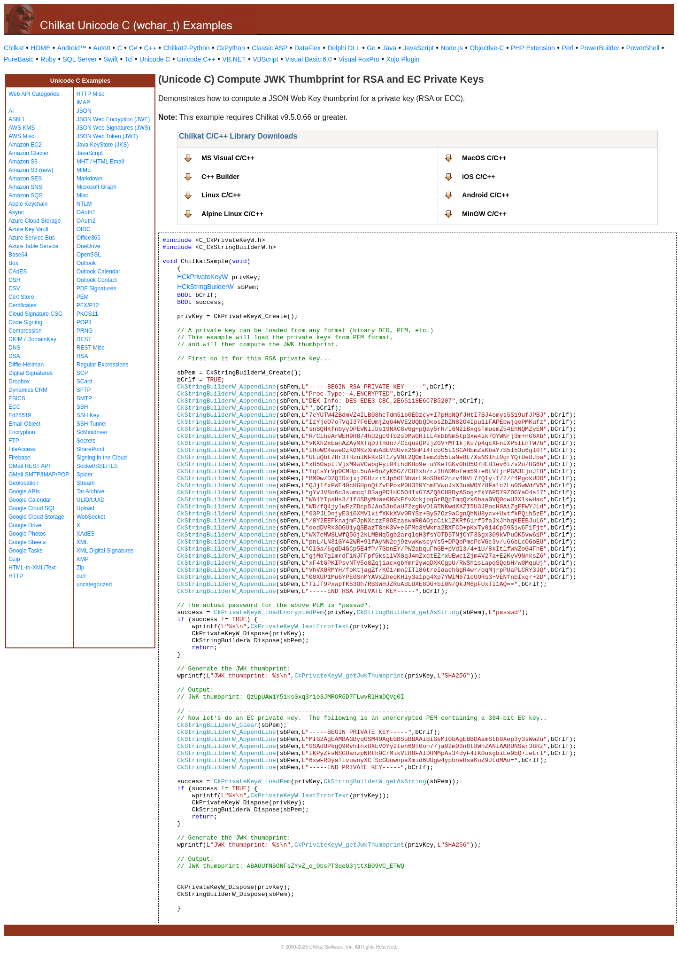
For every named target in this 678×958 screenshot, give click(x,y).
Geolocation (23, 483)
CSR (14, 280)
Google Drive (24, 525)
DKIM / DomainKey (32, 339)
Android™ (71, 48)
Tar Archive (90, 491)
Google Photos (27, 533)
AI (11, 111)
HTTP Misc (90, 94)
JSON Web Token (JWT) (107, 136)
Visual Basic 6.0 (308, 59)
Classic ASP (269, 48)
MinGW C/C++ (484, 214)
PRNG (85, 330)
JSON (84, 111)
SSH (82, 407)
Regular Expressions (103, 364)
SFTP (84, 390)
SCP (82, 373)
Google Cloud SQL (32, 508)
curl (81, 576)
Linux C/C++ (221, 195)
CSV (14, 288)
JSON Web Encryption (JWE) (113, 119)
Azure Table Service (33, 246)
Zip (81, 567)
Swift (111, 59)
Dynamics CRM (27, 390)
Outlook (86, 263)
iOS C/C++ (478, 176)
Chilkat (14, 48)
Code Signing (25, 322)
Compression (25, 330)
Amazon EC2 (25, 144)
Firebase (19, 457)
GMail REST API (29, 466)
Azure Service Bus (31, 237)
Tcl (128, 59)
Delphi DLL (343, 48)
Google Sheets (27, 542)
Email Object (24, 424)
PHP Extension (533, 48)
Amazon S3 (23, 161)
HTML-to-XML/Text (32, 567)
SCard (84, 381)
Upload (85, 508)
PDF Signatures (96, 288)
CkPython (230, 48)
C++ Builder (220, 176)
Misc (82, 195)
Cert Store (21, 297)
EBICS (16, 398)
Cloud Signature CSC (35, 314)
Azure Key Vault (28, 229)
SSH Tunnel (92, 424)
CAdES (17, 271)
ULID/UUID (91, 500)
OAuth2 (86, 221)
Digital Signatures (30, 373)
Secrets (86, 440)
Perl (567, 48)
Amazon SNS (25, 187)
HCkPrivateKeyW (202, 276)
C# (133, 48)
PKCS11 (87, 314)
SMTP (84, 398)
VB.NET (234, 59)
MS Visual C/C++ (227, 158)
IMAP (83, 102)
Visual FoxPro (359, 59)
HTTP (15, 576)
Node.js (451, 48)
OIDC (84, 229)
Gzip (14, 559)
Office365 (88, 237)
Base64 (18, 254)
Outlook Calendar (98, 271)
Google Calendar (29, 500)
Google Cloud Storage (36, 517)
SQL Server (80, 59)
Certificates (22, 305)
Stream (86, 483)
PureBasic (19, 59)
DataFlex (307, 48)
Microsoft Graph (96, 187)
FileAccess (22, 449)
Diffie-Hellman (26, 364)
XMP (83, 559)
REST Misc (91, 347)
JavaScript (418, 48)
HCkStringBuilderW (205, 286)
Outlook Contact (97, 280)
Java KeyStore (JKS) (103, 144)
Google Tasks (25, 550)
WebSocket (91, 517)
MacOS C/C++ (484, 158)
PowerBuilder (599, 48)
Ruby (48, 59)
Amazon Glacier (28, 153)
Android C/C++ (485, 195)
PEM (83, 297)
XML (82, 542)
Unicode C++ (196, 59)
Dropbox (19, 381)
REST (84, 339)
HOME (40, 48)
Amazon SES (25, 178)
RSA (82, 356)
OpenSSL (89, 254)
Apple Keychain (27, 204)
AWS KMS (21, 128)
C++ (150, 48)
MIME (84, 170)
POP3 (84, 322)
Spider (85, 474)
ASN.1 (16, 119)
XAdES (86, 533)
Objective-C (487, 48)
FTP (13, 440)
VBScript (265, 59)
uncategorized (94, 584)
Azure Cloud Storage (34, 221)
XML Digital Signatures (105, 550)
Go (371, 48)
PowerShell (643, 48)
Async (16, 212)
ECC (14, 407)
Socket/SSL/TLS (97, 466)
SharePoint (90, 449)
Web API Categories (33, 94)
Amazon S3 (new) (30, 170)
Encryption (21, 432)
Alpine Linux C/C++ (232, 214)
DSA (14, 356)
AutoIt (102, 48)
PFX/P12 (88, 305)
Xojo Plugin (403, 59)
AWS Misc (21, 136)
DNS (14, 347)
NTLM (84, 204)
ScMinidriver (92, 432)
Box (13, 263)
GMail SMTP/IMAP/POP (38, 474)
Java (389, 48)
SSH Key (88, 415)
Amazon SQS (25, 195)
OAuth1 (86, 212)
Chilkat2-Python (186, 48)
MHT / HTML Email (100, 161)
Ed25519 (19, 415)
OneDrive (88, 246)
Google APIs (24, 491)
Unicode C (154, 59)
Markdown (89, 178)
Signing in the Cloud (102, 457)
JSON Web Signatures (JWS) (113, 128)
